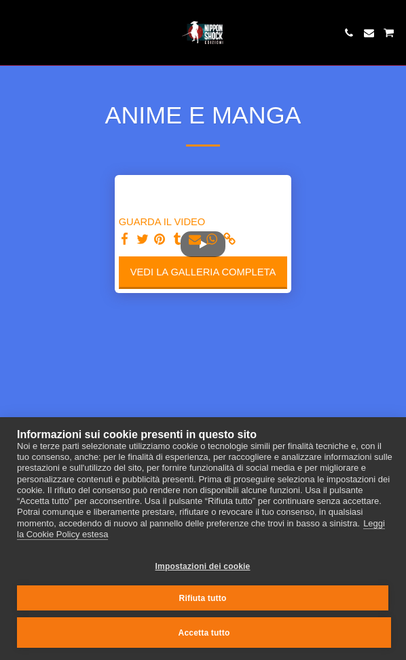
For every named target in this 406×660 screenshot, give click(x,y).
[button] (14, 32)
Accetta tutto (204, 633)
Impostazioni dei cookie (203, 566)
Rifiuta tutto (203, 598)
